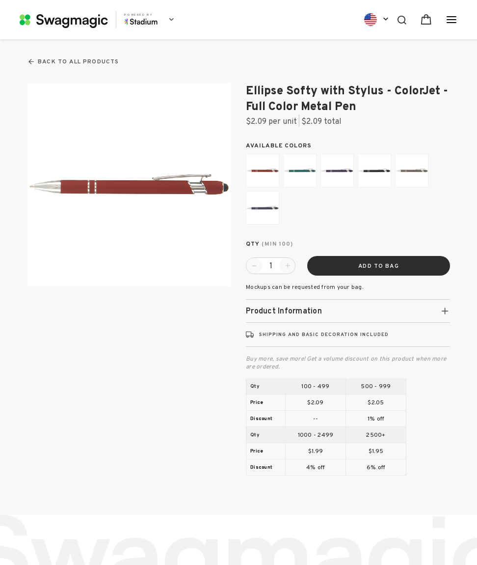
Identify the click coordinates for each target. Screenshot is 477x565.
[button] (348, 311)
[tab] (348, 311)
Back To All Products (73, 61)
